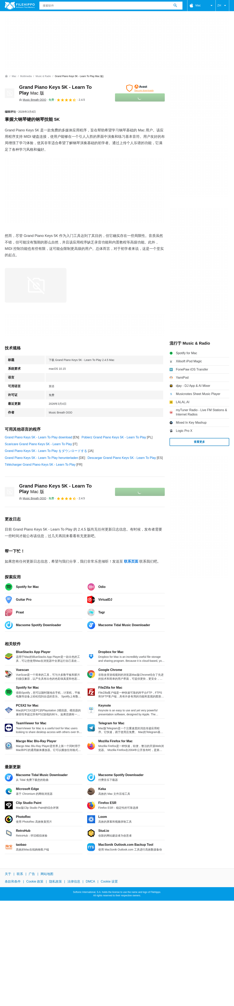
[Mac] (14, 76)
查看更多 (199, 441)
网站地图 (47, 874)
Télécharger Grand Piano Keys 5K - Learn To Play (40, 464)
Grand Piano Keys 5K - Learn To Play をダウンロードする (46, 451)
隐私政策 (55, 881)
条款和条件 (13, 881)
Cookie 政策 (34, 881)
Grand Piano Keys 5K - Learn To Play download (38, 437)
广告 (32, 874)
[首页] (6, 76)
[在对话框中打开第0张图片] (35, 285)
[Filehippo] (20, 5)
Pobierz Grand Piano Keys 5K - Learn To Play (114, 437)
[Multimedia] (26, 76)
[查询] (110, 6)
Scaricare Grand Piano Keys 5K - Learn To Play (38, 444)
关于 (8, 874)
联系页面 (131, 561)
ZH (222, 5)
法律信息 (73, 881)
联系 (20, 874)
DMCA (90, 881)
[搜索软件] (175, 6)
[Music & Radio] (43, 76)
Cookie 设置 (109, 881)
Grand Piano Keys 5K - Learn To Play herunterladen (41, 457)
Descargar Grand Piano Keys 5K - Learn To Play (122, 457)
